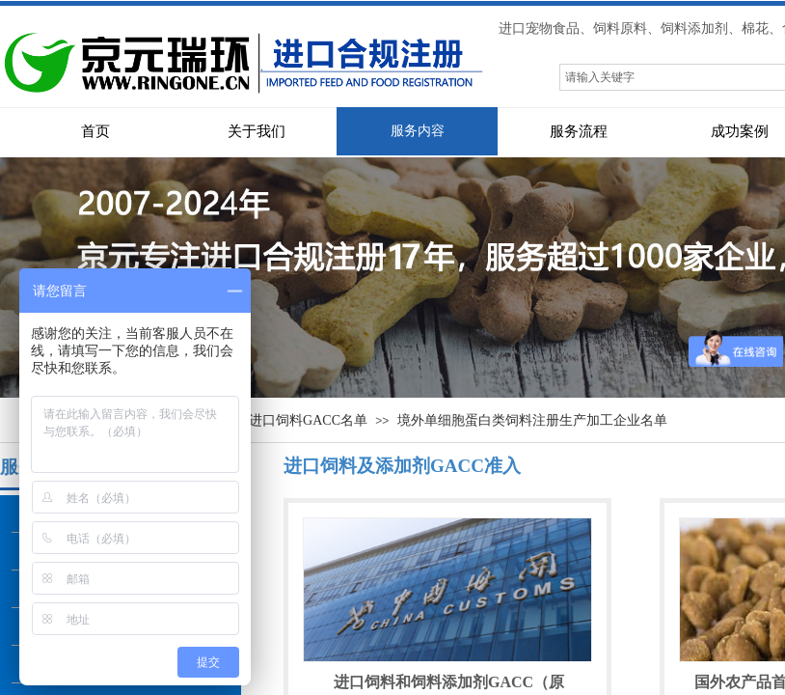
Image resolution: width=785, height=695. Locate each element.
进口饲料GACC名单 (308, 420)
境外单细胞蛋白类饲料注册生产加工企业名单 (532, 420)
